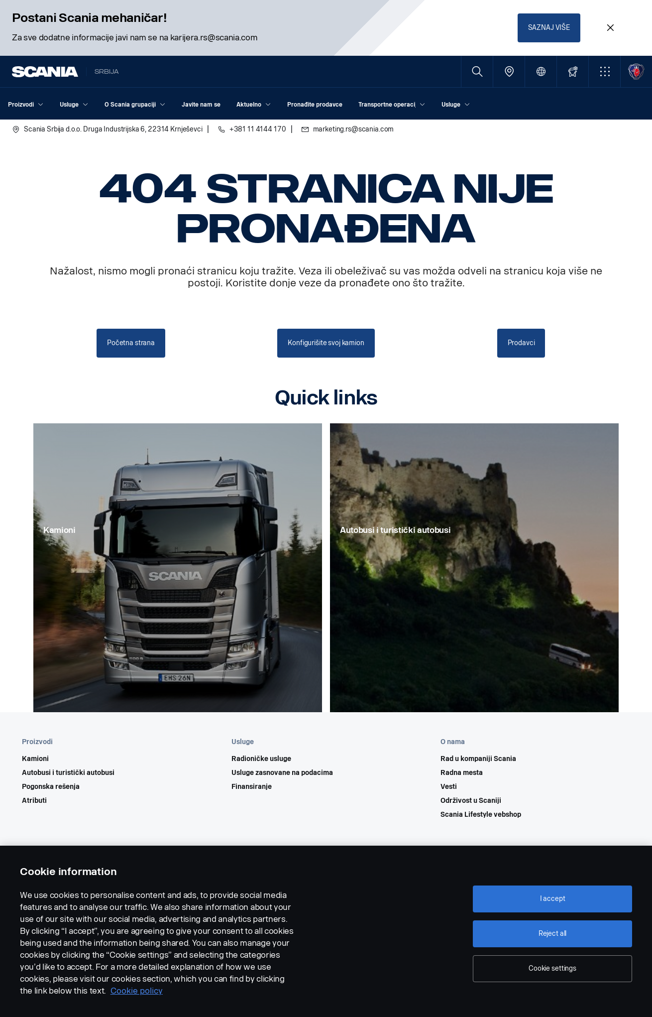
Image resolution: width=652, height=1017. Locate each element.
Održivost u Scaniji (470, 801)
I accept (552, 898)
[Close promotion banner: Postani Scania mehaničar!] (610, 28)
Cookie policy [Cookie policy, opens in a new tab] (136, 991)
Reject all (553, 933)
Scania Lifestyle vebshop (480, 815)
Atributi (34, 801)
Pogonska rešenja (51, 787)
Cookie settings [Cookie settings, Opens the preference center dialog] (552, 968)
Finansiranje (251, 787)
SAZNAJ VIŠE (549, 27)
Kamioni (35, 759)
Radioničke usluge (261, 759)
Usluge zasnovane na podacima (282, 773)
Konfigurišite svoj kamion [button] (326, 343)
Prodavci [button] (521, 343)
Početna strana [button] (131, 343)
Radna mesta (461, 773)
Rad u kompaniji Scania (478, 759)
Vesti (448, 787)
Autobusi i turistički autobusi (68, 773)
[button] (604, 71)
